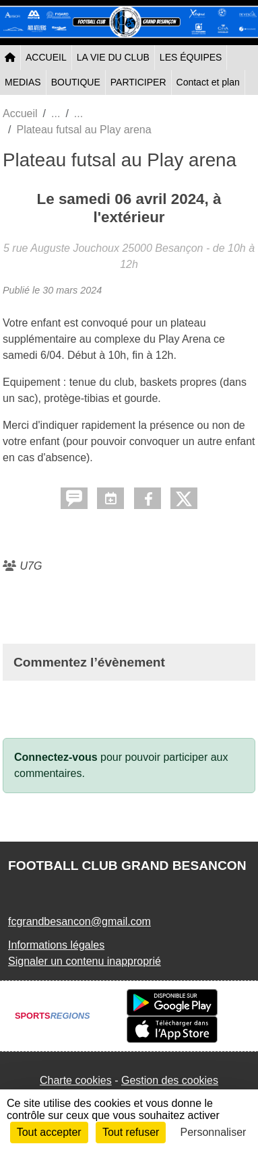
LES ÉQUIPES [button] (191, 57)
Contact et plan (208, 82)
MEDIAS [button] (23, 82)
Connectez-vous (56, 757)
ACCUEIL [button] (46, 57)
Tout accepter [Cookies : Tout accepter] (49, 1132)
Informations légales (56, 945)
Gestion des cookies (169, 1080)
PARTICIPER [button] (138, 82)
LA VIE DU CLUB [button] (113, 57)
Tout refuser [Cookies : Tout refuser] (130, 1132)
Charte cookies (76, 1080)
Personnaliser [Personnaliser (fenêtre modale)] (214, 1132)
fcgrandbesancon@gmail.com (79, 921)
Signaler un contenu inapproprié (84, 961)
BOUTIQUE (75, 82)
